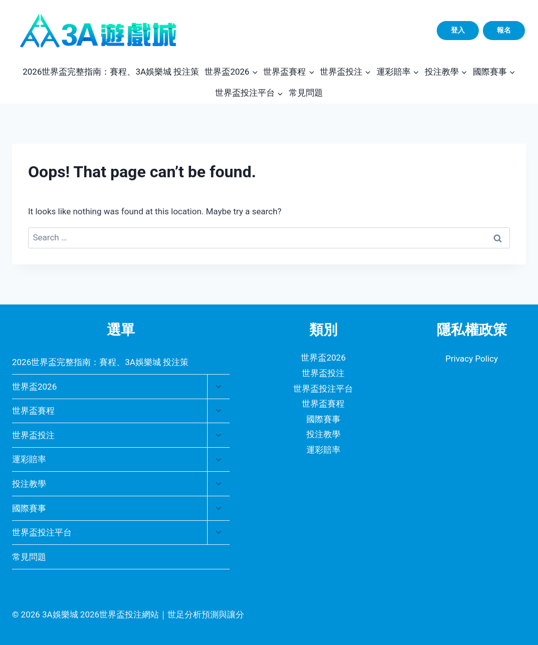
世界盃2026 (34, 387)
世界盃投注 (33, 435)
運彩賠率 (29, 459)
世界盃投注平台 (42, 532)
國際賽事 (29, 508)
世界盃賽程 (33, 411)
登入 (458, 30)
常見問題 (306, 93)
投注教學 (29, 484)
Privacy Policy (471, 359)
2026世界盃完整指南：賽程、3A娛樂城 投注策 (111, 72)
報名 (504, 30)
